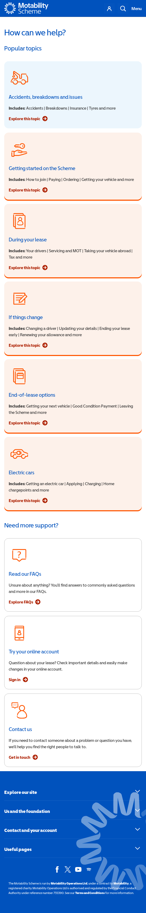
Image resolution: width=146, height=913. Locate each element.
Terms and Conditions (90, 893)
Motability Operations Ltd (69, 883)
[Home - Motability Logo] (26, 8)
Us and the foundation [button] (27, 811)
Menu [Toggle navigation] (136, 8)
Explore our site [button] (20, 792)
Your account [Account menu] (109, 8)
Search (123, 8)
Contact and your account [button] (30, 830)
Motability (121, 883)
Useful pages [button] (17, 849)
